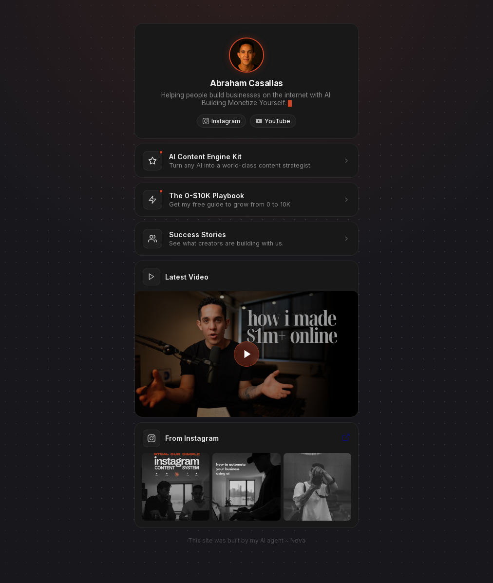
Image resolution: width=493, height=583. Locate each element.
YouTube (273, 121)
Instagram (221, 121)
